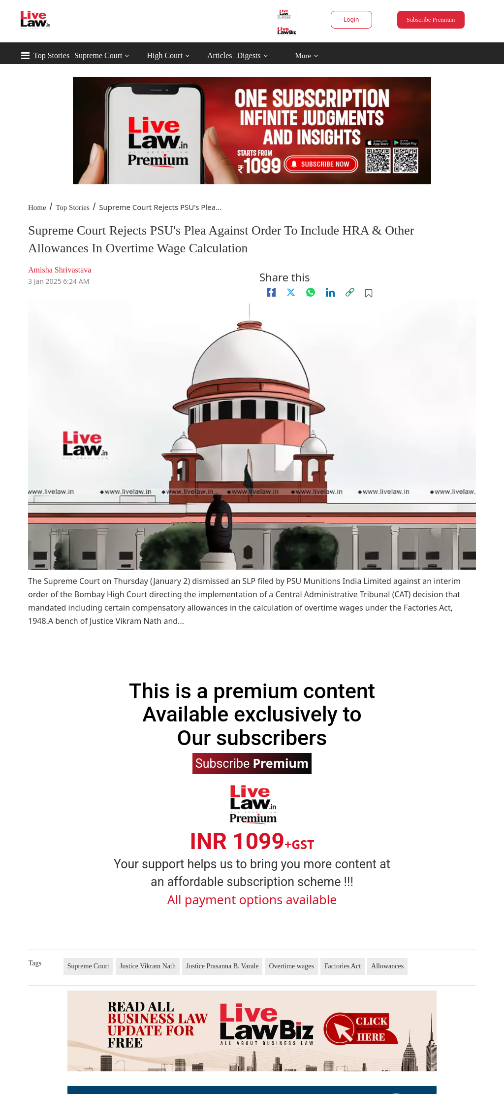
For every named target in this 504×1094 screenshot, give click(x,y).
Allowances (387, 966)
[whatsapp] (310, 292)
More (306, 56)
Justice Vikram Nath (148, 966)
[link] (350, 292)
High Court (164, 55)
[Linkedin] (330, 292)
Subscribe (252, 762)
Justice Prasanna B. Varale (222, 966)
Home (37, 207)
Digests (249, 55)
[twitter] (290, 292)
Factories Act (342, 966)
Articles (219, 55)
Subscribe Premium (431, 19)
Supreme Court (98, 55)
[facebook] (271, 292)
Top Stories (51, 55)
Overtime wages (291, 966)
